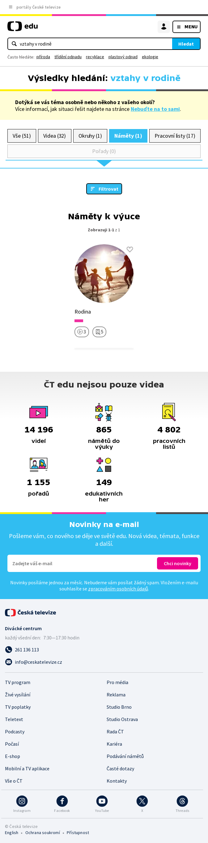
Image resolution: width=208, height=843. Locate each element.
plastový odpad (123, 56)
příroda (43, 56)
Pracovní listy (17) (175, 135)
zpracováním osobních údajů (118, 589)
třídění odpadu (68, 56)
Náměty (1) (128, 135)
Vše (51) (22, 135)
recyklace (95, 56)
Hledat (186, 44)
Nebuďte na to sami (155, 108)
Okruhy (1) (90, 135)
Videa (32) (54, 135)
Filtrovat (108, 189)
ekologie (150, 56)
